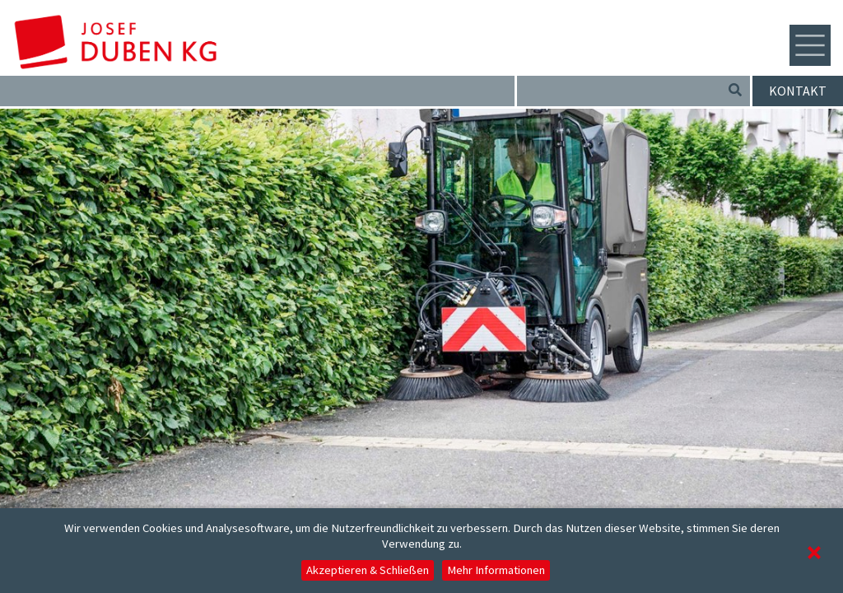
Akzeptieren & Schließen (367, 570)
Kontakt (798, 90)
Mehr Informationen (496, 570)
